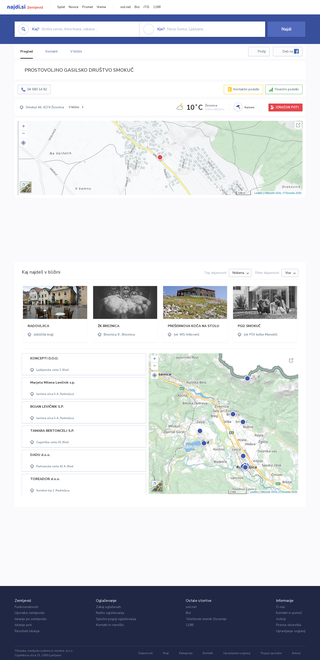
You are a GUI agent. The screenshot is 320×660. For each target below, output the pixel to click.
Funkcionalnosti (26, 607)
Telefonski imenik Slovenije (206, 619)
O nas (280, 607)
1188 (157, 7)
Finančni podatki (287, 89)
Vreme (101, 7)
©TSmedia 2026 (291, 193)
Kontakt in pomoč (289, 613)
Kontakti (51, 51)
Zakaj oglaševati (108, 607)
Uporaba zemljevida (29, 613)
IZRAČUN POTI (287, 107)
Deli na (291, 51)
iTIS (146, 7)
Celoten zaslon (298, 125)
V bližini (76, 51)
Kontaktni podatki (246, 89)
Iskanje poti (23, 625)
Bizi (137, 7)
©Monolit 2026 (272, 193)
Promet (87, 7)
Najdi (286, 29)
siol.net (125, 7)
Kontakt (208, 653)
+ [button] (23, 126)
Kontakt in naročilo (110, 625)
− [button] (23, 133)
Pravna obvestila (288, 625)
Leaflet (258, 193)
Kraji (166, 653)
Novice (73, 7)
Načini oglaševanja (110, 613)
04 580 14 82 (37, 89)
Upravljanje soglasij (290, 631)
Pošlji (262, 51)
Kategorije (185, 653)
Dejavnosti (145, 653)
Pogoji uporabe (271, 653)
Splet (61, 7)
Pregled (26, 51)
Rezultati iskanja (27, 631)
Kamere (249, 107)
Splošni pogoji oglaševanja (116, 619)
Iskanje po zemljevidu (31, 619)
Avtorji (281, 619)
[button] (23, 142)
